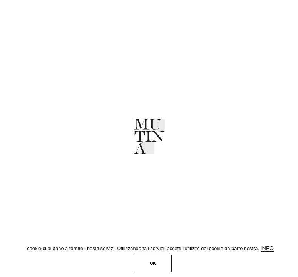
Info (267, 248)
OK (153, 263)
